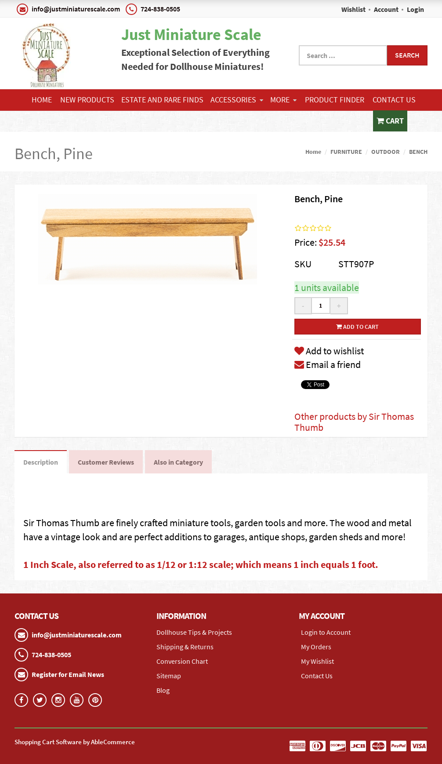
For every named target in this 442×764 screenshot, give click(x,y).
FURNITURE (346, 152)
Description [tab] (40, 462)
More (283, 100)
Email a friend (327, 364)
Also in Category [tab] (178, 462)
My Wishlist (317, 661)
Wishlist (353, 9)
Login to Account (326, 632)
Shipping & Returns (185, 646)
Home (42, 100)
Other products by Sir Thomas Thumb (354, 421)
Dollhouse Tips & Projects (194, 632)
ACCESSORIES (236, 100)
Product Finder (334, 100)
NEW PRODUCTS (87, 100)
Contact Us (394, 100)
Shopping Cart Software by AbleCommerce (74, 742)
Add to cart (357, 327)
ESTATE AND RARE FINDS (162, 100)
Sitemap (168, 675)
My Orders (316, 646)
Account (386, 9)
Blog (163, 690)
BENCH (418, 152)
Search (407, 55)
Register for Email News (68, 674)
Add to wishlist (329, 351)
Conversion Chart (182, 661)
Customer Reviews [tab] (106, 462)
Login (415, 9)
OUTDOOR (385, 152)
